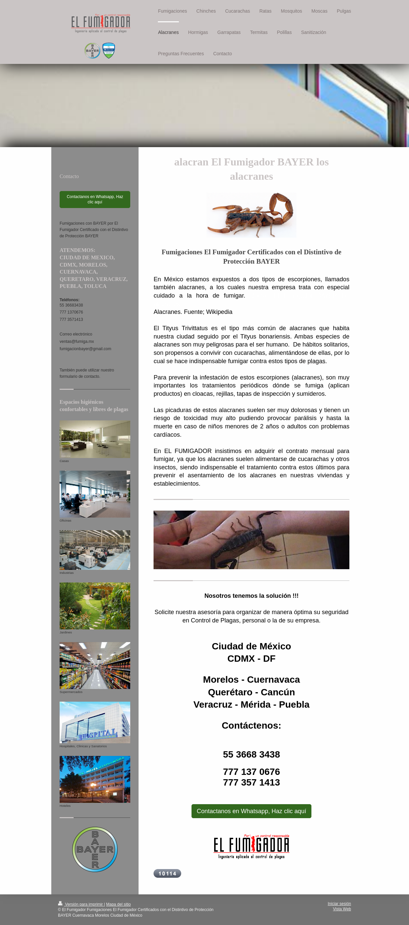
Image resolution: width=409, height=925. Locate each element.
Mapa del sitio (118, 904)
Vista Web (342, 909)
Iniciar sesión (339, 903)
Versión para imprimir (81, 904)
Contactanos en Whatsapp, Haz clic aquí (251, 811)
